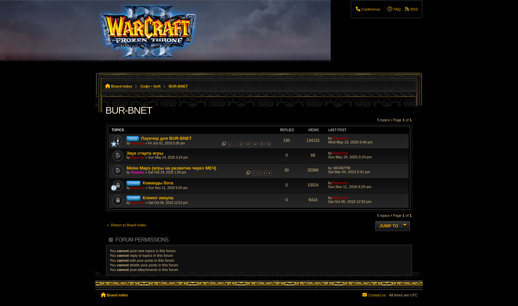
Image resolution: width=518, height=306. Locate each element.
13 (248, 144)
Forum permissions (141, 240)
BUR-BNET (128, 110)
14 (254, 144)
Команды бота (158, 182)
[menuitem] (367, 9)
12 (241, 144)
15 (261, 144)
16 (268, 144)
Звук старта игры (145, 153)
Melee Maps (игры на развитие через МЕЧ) (171, 168)
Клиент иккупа (158, 197)
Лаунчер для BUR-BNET (166, 138)
